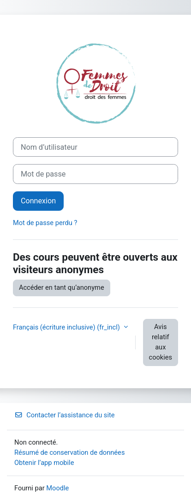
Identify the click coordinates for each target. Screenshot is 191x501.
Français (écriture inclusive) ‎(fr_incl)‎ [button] (67, 327)
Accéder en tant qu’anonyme (61, 287)
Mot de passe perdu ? (45, 223)
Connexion (38, 200)
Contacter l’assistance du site (64, 415)
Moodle (57, 488)
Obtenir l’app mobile (44, 462)
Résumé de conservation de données (69, 452)
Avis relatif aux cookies (161, 342)
